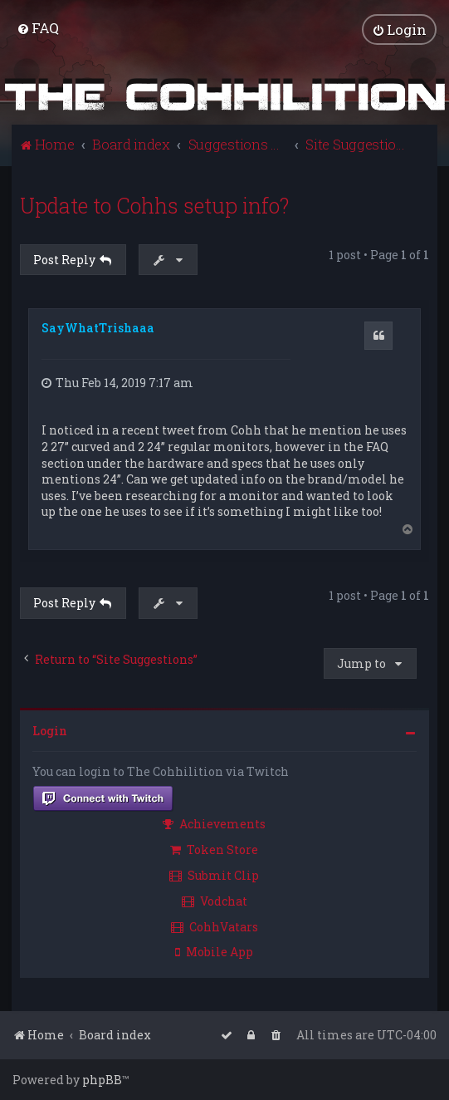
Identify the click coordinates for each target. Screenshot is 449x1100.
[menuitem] (37, 28)
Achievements (214, 824)
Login (49, 731)
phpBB (102, 1080)
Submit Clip (214, 875)
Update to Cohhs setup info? (154, 205)
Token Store (214, 849)
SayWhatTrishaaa (97, 328)
